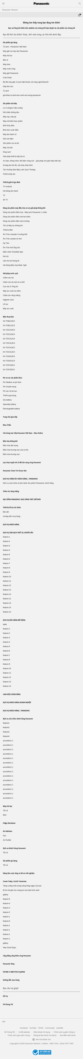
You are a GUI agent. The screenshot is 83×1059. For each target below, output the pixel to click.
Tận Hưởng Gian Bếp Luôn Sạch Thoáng (19, 170)
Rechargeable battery (11, 409)
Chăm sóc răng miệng (11, 295)
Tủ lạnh (6, 91)
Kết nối (6, 256)
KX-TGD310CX (9, 356)
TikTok (40, 1028)
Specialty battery (9, 404)
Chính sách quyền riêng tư (64, 1032)
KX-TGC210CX (9, 330)
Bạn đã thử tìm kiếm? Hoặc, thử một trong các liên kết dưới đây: (32, 34)
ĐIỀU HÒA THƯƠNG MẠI (13, 252)
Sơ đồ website (24, 1032)
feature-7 (6, 563)
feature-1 (6, 537)
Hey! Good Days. (9, 948)
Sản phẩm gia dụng (10, 42)
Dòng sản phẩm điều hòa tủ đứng (16, 221)
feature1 (6, 723)
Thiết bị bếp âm (9, 174)
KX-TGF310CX (9, 365)
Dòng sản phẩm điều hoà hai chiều (16, 217)
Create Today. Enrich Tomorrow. (15, 881)
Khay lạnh (7, 152)
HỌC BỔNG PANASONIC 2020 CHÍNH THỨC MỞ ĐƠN (22, 499)
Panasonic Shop (8, 963)
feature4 (6, 736)
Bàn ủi (5, 60)
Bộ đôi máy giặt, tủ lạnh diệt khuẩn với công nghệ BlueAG (25, 82)
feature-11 (7, 581)
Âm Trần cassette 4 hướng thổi (15, 234)
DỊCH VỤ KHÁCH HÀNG (11, 524)
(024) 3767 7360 (66, 1043)
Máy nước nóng (9, 69)
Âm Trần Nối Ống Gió (11, 248)
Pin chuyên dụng (9, 387)
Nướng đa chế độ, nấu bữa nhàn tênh (18, 165)
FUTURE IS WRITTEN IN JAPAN (14, 971)
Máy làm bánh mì (9, 134)
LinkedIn (59, 1028)
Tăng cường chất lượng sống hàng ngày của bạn (22, 886)
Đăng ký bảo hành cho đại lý (45, 1035)
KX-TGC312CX (9, 339)
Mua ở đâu (7, 425)
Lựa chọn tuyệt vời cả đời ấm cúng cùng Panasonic (22, 462)
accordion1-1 (8, 741)
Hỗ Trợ (5, 996)
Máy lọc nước (8, 309)
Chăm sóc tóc (8, 278)
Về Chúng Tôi (8, 1004)
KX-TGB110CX (9, 321)
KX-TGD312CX (9, 361)
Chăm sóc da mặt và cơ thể (14, 282)
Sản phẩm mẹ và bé (11, 143)
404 (3, 1021)
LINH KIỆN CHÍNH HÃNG (11, 694)
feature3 (6, 732)
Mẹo (4, 815)
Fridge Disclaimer (9, 823)
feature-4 (6, 550)
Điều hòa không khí (10, 441)
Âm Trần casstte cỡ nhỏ (12, 239)
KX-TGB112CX (9, 325)
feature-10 (7, 577)
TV (4, 195)
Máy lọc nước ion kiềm (12, 291)
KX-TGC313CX (9, 343)
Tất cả (5, 811)
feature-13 (7, 590)
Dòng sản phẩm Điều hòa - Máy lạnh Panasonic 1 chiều (25, 212)
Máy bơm (6, 64)
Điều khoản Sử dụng (42, 1032)
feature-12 (7, 585)
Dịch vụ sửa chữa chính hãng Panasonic (18, 718)
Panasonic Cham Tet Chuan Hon (15, 470)
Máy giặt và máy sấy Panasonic (15, 51)
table (5, 624)
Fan (4, 836)
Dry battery (7, 400)
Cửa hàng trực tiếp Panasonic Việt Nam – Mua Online (23, 433)
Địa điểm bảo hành (67, 1035)
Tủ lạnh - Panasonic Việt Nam (14, 47)
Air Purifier (7, 840)
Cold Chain (7, 78)
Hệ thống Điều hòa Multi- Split (14, 265)
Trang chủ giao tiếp (10, 416)
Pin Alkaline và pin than (12, 382)
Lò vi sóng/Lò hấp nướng (13, 108)
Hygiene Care (8, 300)
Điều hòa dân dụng (10, 445)
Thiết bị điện (8, 230)
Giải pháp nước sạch (10, 273)
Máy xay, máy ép (9, 117)
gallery (5, 895)
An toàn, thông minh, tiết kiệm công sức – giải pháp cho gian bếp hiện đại (32, 161)
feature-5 (6, 555)
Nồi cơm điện (8, 139)
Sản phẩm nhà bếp (10, 103)
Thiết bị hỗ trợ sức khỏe (12, 507)
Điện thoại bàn (8, 316)
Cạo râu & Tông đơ (10, 287)
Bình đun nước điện (10, 130)
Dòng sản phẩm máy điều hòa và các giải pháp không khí (24, 208)
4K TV (5, 200)
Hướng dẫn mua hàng (11, 516)
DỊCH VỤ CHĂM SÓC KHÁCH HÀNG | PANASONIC (20, 478)
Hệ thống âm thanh (10, 191)
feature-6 (6, 559)
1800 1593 (53, 1043)
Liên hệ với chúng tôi (11, 261)
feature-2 (6, 541)
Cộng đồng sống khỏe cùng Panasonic (17, 955)
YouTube (32, 1028)
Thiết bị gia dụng (9, 395)
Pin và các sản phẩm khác (12, 377)
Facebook (24, 1028)
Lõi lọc (5, 304)
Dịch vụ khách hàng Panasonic (14, 848)
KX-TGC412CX (9, 352)
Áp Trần (6, 243)
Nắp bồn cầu (8, 86)
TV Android (7, 187)
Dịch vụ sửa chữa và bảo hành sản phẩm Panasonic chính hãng (28, 483)
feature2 (6, 727)
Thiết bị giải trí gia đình (11, 182)
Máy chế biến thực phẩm (13, 121)
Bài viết (6, 512)
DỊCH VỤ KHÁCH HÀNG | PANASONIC (16, 710)
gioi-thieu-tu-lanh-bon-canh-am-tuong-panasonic (22, 95)
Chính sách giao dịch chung (19, 1035)
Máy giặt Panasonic (10, 73)
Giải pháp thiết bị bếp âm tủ (14, 156)
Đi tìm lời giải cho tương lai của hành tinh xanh (21, 890)
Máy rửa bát (8, 148)
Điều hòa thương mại (11, 454)
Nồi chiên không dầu (11, 112)
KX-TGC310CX (9, 334)
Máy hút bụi (7, 56)
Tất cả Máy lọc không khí (13, 226)
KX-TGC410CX (9, 348)
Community (49, 1028)
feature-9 (6, 572)
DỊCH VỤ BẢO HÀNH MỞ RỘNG (14, 620)
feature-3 (6, 546)
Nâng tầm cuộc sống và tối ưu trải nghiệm (18, 873)
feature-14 (7, 594)
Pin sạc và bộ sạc (10, 391)
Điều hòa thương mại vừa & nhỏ (15, 450)
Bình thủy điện (8, 126)
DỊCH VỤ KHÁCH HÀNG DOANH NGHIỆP (17, 702)
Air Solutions (7, 831)
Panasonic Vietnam (10, 10)
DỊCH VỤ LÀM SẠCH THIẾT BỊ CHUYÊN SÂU (18, 532)
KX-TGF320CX (9, 370)
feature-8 (6, 568)
